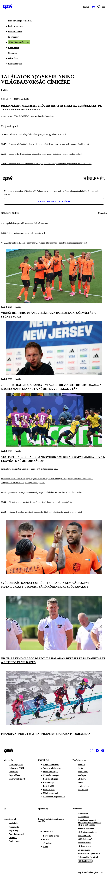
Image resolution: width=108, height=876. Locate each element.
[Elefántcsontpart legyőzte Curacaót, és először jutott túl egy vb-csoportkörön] (54, 502)
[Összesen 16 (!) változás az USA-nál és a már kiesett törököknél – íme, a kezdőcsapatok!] (54, 154)
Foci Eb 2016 (49, 789)
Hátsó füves (13, 58)
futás (10, 116)
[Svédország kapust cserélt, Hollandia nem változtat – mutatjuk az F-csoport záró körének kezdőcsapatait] (54, 573)
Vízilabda (13, 838)
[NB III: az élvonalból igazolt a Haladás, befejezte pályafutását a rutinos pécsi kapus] (54, 649)
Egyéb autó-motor (51, 836)
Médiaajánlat (83, 817)
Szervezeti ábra (84, 835)
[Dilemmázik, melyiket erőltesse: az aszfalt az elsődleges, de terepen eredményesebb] (54, 107)
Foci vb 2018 (48, 786)
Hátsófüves (13, 772)
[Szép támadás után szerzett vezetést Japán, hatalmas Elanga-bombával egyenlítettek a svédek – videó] (54, 163)
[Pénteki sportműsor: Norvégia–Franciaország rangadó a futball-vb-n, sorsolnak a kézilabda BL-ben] (54, 492)
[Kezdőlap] (8, 6)
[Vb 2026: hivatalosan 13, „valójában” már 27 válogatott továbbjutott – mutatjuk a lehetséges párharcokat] (54, 243)
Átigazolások (14, 775)
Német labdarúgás (51, 775)
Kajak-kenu (83, 772)
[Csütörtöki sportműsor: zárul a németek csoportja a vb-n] (54, 233)
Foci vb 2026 (6, 307)
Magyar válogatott (17, 779)
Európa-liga (48, 782)
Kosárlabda (14, 827)
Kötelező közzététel (86, 828)
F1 (5, 809)
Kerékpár (82, 775)
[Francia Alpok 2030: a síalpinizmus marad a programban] (54, 724)
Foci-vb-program (15, 26)
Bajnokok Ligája (50, 779)
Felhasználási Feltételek (88, 857)
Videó (45, 846)
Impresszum (83, 813)
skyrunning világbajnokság (42, 116)
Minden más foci (50, 793)
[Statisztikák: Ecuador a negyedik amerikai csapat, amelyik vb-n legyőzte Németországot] (54, 446)
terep (3, 116)
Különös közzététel (86, 839)
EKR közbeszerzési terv (88, 832)
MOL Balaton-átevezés (19, 42)
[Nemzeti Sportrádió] (93, 6)
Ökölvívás (82, 779)
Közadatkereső (84, 843)
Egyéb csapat (14, 841)
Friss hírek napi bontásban (20, 21)
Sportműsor (13, 37)
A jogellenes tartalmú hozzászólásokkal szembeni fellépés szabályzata (89, 822)
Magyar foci (9, 760)
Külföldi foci (43, 760)
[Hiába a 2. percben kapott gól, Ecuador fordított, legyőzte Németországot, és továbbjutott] (54, 512)
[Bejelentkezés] (86, 6)
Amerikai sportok (16, 834)
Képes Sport (13, 48)
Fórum (46, 839)
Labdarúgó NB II (16, 768)
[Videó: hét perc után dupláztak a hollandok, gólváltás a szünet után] (54, 302)
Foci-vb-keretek (15, 31)
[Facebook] (97, 750)
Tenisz (80, 782)
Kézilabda (13, 823)
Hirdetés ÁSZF (84, 846)
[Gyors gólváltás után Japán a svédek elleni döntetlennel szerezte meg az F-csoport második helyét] (54, 144)
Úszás (80, 768)
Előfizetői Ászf (84, 850)
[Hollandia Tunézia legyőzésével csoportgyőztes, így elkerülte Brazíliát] (54, 134)
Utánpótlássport (15, 64)
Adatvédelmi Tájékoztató (89, 853)
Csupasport (13, 53)
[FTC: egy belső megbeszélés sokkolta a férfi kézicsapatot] (54, 223)
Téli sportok (83, 789)
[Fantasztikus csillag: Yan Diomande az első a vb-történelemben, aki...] (54, 469)
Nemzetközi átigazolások (54, 797)
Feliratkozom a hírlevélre (54, 201)
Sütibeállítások (85, 861)
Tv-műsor (47, 843)
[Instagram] (91, 750)
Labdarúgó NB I (16, 764)
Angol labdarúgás (51, 764)
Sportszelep (43, 809)
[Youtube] (102, 750)
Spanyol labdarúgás (52, 768)
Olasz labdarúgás (50, 772)
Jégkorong (13, 830)
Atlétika (81, 764)
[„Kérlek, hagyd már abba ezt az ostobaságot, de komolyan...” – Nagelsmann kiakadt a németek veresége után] (54, 374)
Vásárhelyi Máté (21, 116)
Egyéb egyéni (83, 786)
